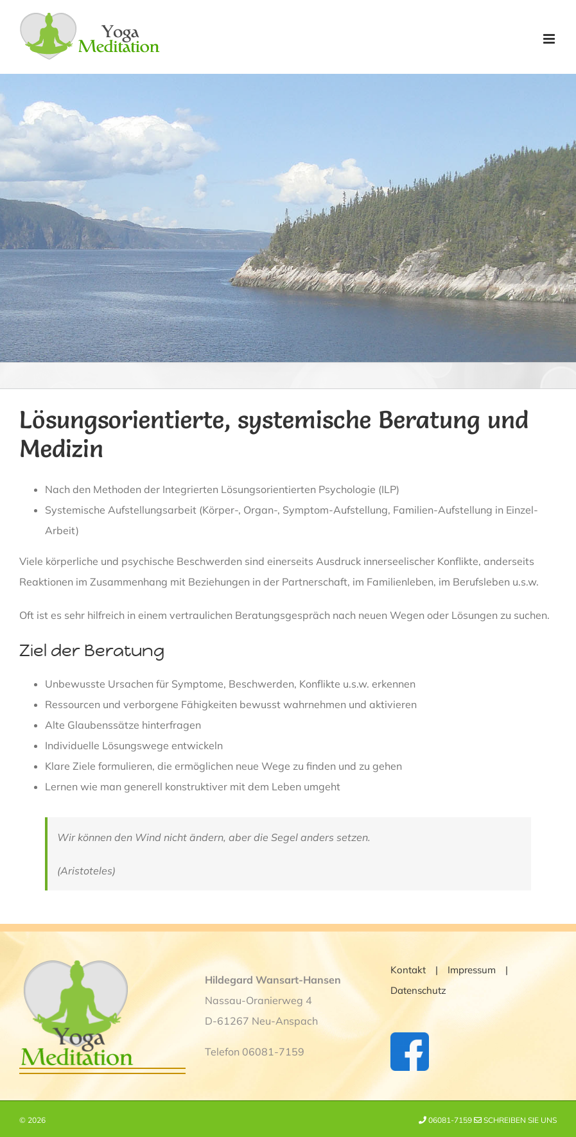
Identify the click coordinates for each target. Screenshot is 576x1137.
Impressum (472, 970)
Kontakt (408, 970)
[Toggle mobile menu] (550, 39)
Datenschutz (418, 990)
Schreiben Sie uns (515, 1120)
